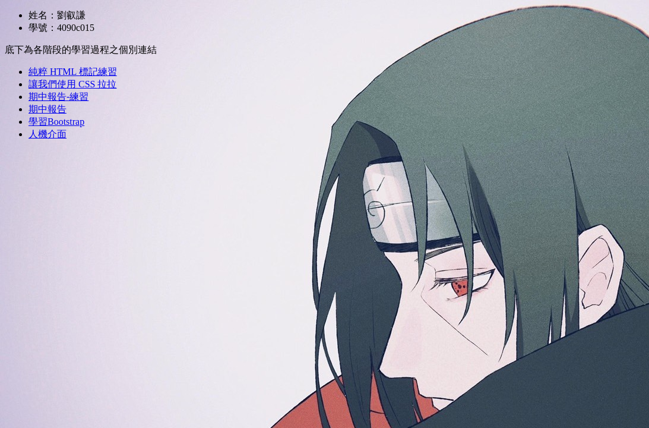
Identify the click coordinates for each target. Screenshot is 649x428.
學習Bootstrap (56, 122)
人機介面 (48, 134)
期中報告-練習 (58, 97)
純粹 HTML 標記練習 (73, 72)
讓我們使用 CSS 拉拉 (72, 84)
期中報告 (48, 109)
